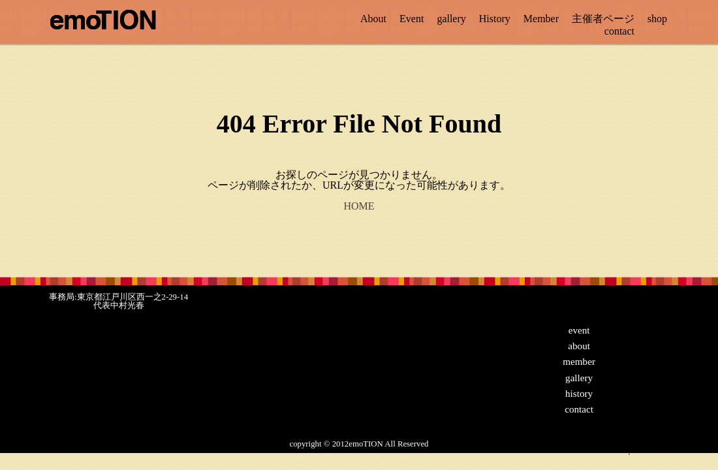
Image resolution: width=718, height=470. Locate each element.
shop (657, 18)
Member (541, 18)
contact (619, 31)
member (579, 361)
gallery (451, 18)
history (579, 393)
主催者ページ (603, 18)
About (373, 18)
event (579, 330)
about (579, 345)
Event (411, 18)
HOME (358, 206)
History (494, 18)
